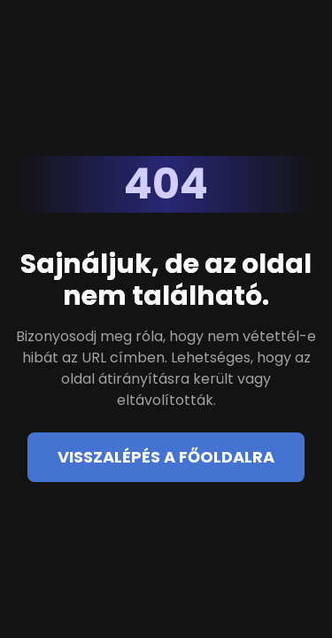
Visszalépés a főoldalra (166, 457)
